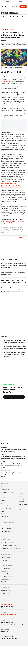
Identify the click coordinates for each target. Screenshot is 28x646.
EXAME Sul (4, 560)
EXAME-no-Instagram (18, 231)
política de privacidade (7, 636)
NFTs (3, 232)
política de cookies (6, 634)
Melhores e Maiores (6, 590)
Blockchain (18, 229)
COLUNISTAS (4, 516)
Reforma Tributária (6, 573)
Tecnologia (21, 501)
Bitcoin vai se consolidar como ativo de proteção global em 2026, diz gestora (15, 347)
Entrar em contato (6, 604)
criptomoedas (5, 81)
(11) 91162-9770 (9, 607)
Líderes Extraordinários (7, 576)
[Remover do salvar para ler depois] (20, 72)
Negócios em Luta (5, 579)
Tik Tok (11, 223)
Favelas (12, 229)
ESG (2, 503)
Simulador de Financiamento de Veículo (11, 548)
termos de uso (5, 631)
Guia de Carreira (5, 534)
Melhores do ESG (5, 593)
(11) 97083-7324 (9, 622)
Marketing (21, 493)
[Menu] (2, 6)
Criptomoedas (20, 16)
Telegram (4, 223)
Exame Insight (4, 506)
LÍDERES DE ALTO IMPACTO (8, 492)
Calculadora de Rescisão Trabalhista (10, 543)
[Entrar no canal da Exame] (14, 397)
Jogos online (5, 229)
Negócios (3, 514)
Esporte (21, 496)
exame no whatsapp (9, 384)
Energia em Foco (5, 568)
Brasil (2, 495)
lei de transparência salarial (9, 638)
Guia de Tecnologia (6, 528)
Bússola (3, 563)
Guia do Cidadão (5, 526)
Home (2, 29)
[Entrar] (23, 6)
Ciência (20, 507)
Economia (3, 500)
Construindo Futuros (6, 565)
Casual (20, 491)
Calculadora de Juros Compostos (9, 545)
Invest (2, 511)
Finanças (19, 227)
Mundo (20, 488)
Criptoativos (9, 232)
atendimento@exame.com (8, 614)
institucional (5, 629)
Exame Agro (22, 499)
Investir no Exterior (6, 571)
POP (20, 509)
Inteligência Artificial (6, 508)
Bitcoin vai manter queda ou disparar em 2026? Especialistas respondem (14, 341)
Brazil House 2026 (5, 557)
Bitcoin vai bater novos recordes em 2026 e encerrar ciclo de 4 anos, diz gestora (14, 354)
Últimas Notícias (5, 489)
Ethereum (11, 16)
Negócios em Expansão (7, 596)
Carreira (3, 497)
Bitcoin (3, 16)
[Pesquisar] (5, 6)
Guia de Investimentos (6, 531)
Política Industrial (5, 582)
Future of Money (9, 12)
